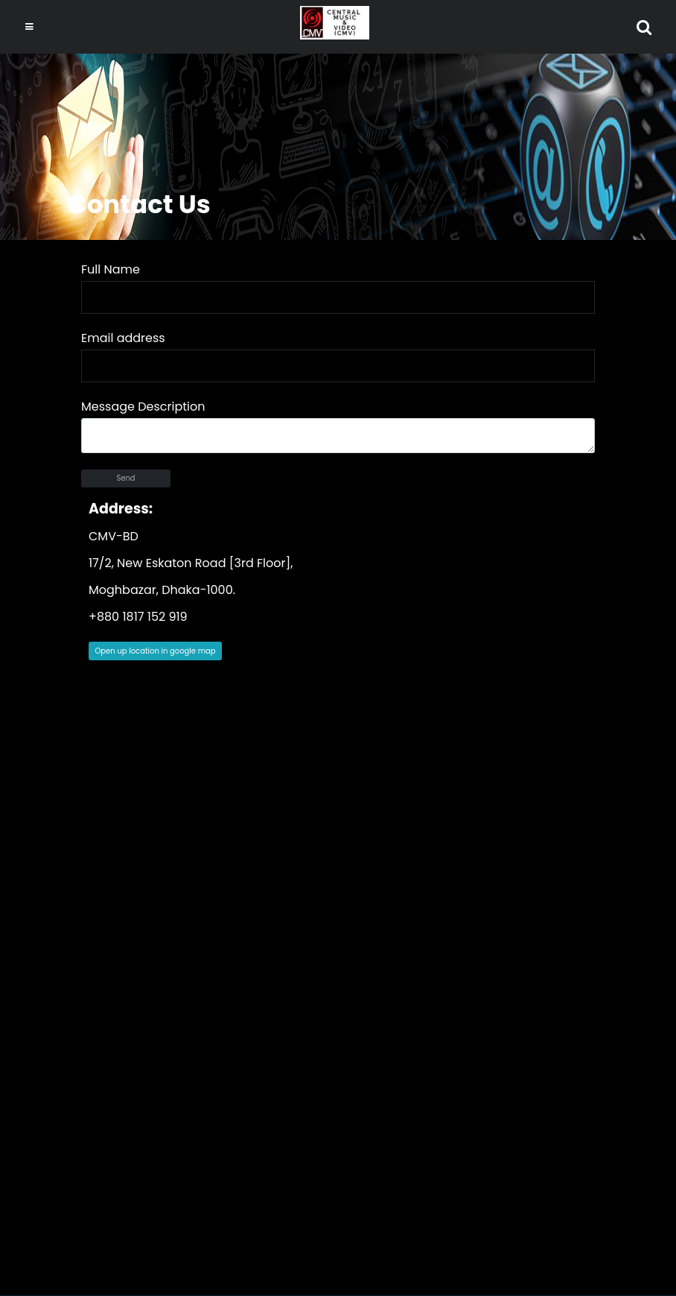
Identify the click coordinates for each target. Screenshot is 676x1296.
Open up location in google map (155, 651)
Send (125, 478)
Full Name (110, 269)
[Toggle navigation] (29, 26)
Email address (123, 338)
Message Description (143, 406)
